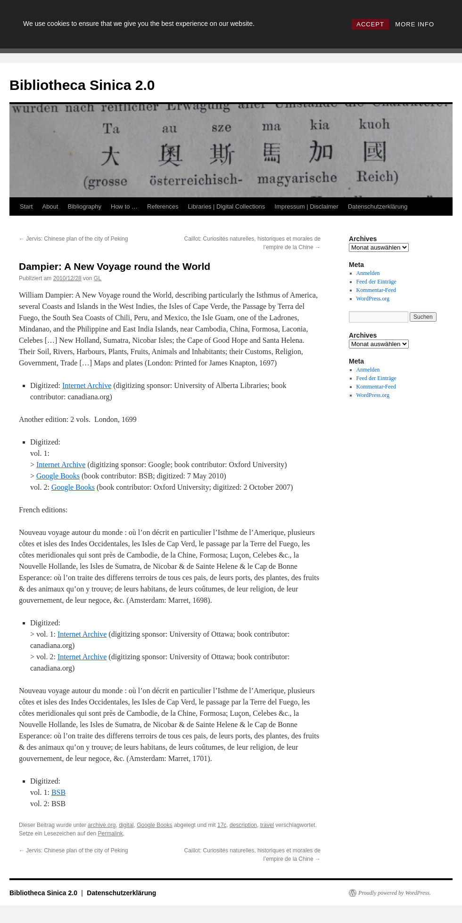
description (243, 825)
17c (221, 825)
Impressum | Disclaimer (306, 206)
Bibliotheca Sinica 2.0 (82, 85)
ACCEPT (370, 24)
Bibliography (84, 206)
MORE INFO (414, 24)
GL (97, 278)
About (50, 206)
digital (126, 825)
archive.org (102, 825)
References (162, 206)
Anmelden (368, 273)
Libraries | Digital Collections (226, 206)
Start (26, 206)
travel (267, 825)
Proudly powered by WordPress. (394, 893)
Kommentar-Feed (376, 290)
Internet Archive (86, 385)
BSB (58, 792)
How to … (124, 206)
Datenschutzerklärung (377, 206)
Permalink (110, 833)
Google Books (58, 476)
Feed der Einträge (376, 281)
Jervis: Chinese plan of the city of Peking (73, 238)
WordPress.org (372, 298)
